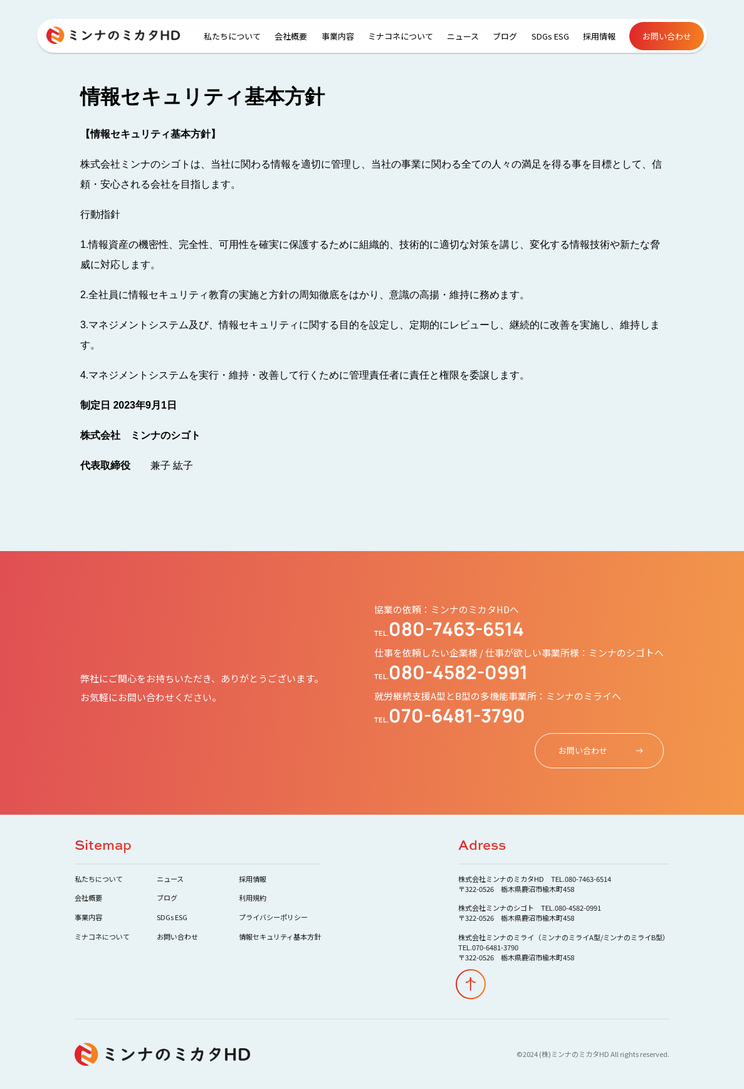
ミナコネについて (400, 36)
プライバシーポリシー (273, 917)
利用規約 (252, 898)
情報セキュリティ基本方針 (280, 936)
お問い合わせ (666, 36)
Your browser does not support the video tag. (372, 544)
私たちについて (232, 36)
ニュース (463, 36)
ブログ (505, 36)
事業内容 (338, 36)
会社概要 (291, 36)
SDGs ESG (550, 36)
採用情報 (599, 36)
